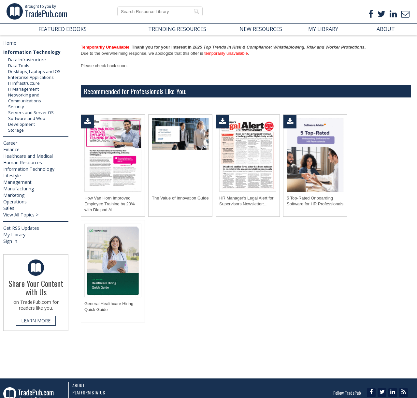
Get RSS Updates (21, 228)
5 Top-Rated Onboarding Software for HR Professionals (315, 201)
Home (9, 43)
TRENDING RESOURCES (177, 29)
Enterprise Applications (31, 77)
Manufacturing (18, 188)
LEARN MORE (35, 320)
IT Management (23, 89)
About (78, 385)
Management (17, 182)
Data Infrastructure (27, 60)
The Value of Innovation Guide (180, 198)
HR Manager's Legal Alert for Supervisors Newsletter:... (246, 201)
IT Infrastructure (24, 83)
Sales (8, 208)
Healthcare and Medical (28, 156)
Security (16, 107)
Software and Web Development (26, 121)
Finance (11, 149)
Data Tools (18, 65)
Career (10, 143)
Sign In (10, 241)
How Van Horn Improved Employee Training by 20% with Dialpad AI (109, 204)
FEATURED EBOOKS (62, 29)
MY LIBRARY (323, 29)
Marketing (13, 195)
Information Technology (32, 52)
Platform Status (88, 392)
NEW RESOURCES (260, 29)
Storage (16, 130)
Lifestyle (12, 175)
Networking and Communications (24, 98)
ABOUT (386, 29)
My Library (14, 234)
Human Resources (22, 162)
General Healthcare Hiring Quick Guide (108, 306)
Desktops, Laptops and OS (34, 71)
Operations (15, 202)
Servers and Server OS (31, 112)
